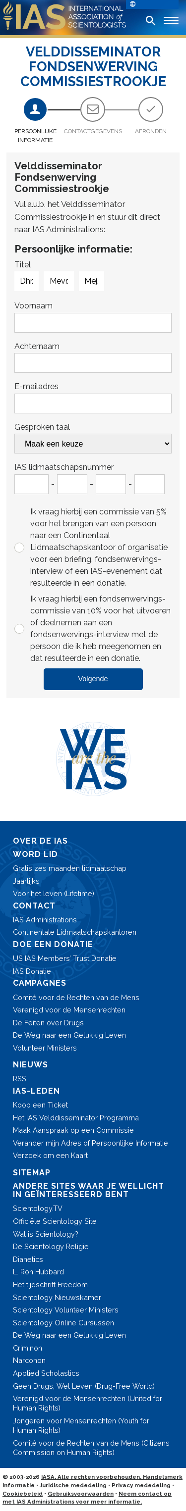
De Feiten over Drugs (48, 1022)
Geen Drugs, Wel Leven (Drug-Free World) (84, 1386)
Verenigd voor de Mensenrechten (69, 1010)
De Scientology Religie (51, 1246)
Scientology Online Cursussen (63, 1322)
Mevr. (59, 281)
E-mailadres (36, 386)
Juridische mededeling (73, 1485)
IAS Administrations (45, 919)
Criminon (27, 1348)
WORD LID (35, 854)
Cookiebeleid (22, 1493)
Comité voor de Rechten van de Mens (76, 997)
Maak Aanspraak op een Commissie (73, 1130)
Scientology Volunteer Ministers (66, 1310)
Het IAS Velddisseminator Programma (76, 1117)
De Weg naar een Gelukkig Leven (69, 1035)
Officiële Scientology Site (55, 1221)
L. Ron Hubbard (38, 1271)
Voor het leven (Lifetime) (53, 893)
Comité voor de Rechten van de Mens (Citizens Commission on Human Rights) (91, 1448)
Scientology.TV (37, 1208)
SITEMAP (32, 1172)
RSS (19, 1078)
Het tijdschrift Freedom (50, 1284)
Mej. (91, 281)
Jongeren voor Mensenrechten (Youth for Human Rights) (81, 1425)
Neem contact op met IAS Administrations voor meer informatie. (87, 1498)
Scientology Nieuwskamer (57, 1297)
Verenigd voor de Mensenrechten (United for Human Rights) (87, 1403)
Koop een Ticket (40, 1105)
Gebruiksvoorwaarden (81, 1493)
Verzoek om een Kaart (50, 1155)
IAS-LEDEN (36, 1091)
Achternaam (37, 346)
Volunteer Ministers (45, 1048)
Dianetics (28, 1259)
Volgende (93, 679)
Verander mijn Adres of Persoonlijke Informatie (90, 1143)
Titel (22, 264)
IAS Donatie (32, 971)
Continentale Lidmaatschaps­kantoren (74, 932)
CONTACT (34, 905)
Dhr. (26, 281)
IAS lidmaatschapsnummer (64, 467)
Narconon (29, 1360)
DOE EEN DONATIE (53, 944)
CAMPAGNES (39, 983)
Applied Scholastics (46, 1373)
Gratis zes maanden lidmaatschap (69, 868)
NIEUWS (30, 1064)
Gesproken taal (42, 427)
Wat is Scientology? (45, 1234)
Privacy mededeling (141, 1485)
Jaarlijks (26, 881)
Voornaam (33, 305)
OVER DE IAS (40, 841)
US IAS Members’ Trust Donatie (65, 958)
